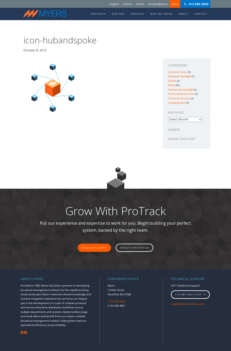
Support (114, 4)
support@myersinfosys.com (187, 304)
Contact (201, 14)
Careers (128, 4)
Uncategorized (177, 102)
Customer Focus (177, 72)
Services (137, 14)
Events (140, 4)
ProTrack (98, 14)
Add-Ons (118, 14)
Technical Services (179, 98)
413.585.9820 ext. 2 (190, 294)
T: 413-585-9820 (116, 301)
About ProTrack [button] (134, 247)
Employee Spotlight (179, 76)
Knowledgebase (158, 4)
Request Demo (94, 247)
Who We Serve (161, 14)
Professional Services (181, 94)
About (184, 14)
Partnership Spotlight (180, 89)
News (175, 4)
